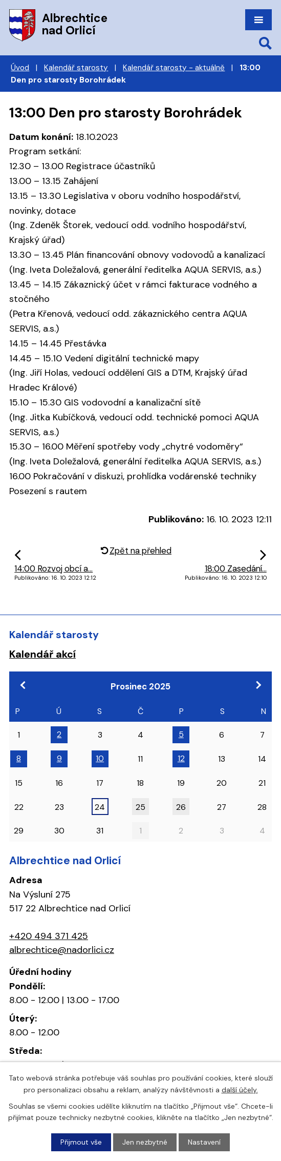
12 (181, 758)
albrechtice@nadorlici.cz (61, 950)
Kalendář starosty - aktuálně (174, 68)
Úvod (20, 68)
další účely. (240, 1089)
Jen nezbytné (144, 1142)
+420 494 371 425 (48, 936)
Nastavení (204, 1142)
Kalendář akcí (42, 654)
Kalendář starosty (76, 68)
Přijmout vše (81, 1142)
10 (100, 758)
